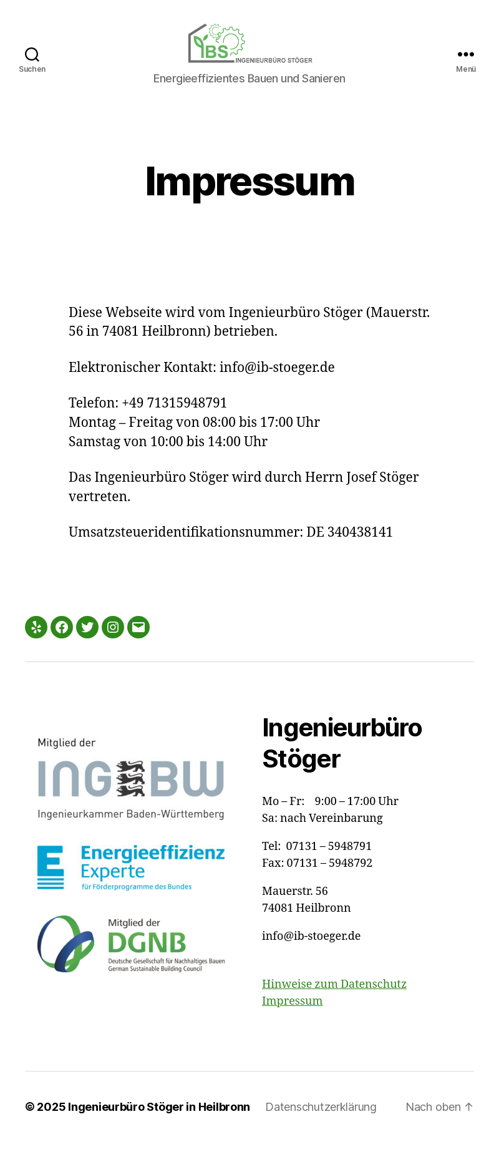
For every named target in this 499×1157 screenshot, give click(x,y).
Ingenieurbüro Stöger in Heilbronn (159, 1121)
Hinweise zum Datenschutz (334, 999)
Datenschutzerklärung (321, 1121)
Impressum (292, 1016)
